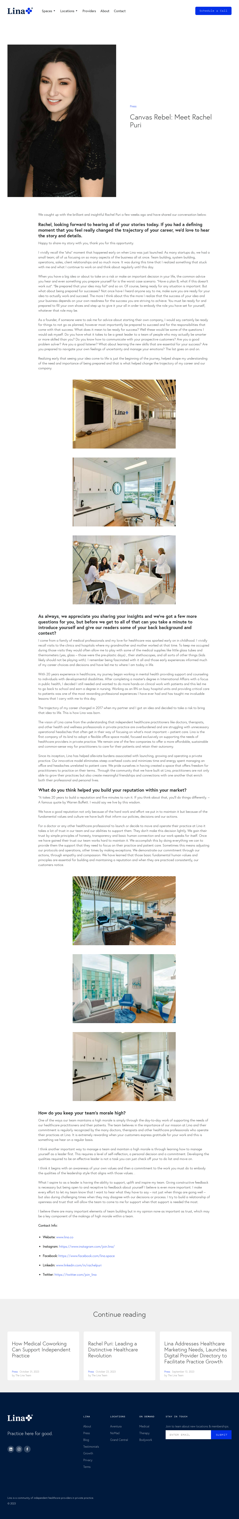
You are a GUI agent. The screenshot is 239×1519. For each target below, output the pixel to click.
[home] (20, 11)
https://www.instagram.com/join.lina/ (87, 1246)
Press (133, 106)
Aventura (116, 1426)
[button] (49, 11)
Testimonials (91, 1446)
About (87, 1426)
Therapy (144, 1433)
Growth (88, 1453)
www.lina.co (64, 1237)
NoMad (115, 1433)
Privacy (87, 1460)
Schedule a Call (213, 11)
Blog (86, 1440)
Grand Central (119, 1440)
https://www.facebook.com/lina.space (86, 1256)
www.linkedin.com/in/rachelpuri (79, 1265)
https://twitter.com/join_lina (76, 1274)
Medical (144, 1426)
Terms (87, 1467)
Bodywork (145, 1440)
